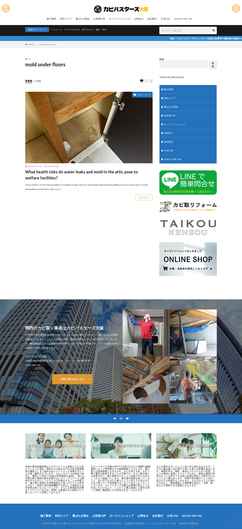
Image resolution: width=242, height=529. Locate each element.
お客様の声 (99, 18)
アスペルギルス (72, 29)
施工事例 (51, 18)
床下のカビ (88, 29)
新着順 (28, 80)
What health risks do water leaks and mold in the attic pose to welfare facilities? (81, 174)
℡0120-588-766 (183, 18)
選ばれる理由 (82, 18)
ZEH (104, 29)
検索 (161, 59)
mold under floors (47, 44)
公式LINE (165, 18)
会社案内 (152, 18)
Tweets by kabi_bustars (171, 77)
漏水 (97, 29)
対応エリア (66, 18)
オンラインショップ (119, 18)
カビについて (144, 94)
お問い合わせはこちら (72, 378)
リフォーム (56, 29)
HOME (31, 44)
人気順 (37, 80)
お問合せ (139, 18)
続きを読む (144, 197)
